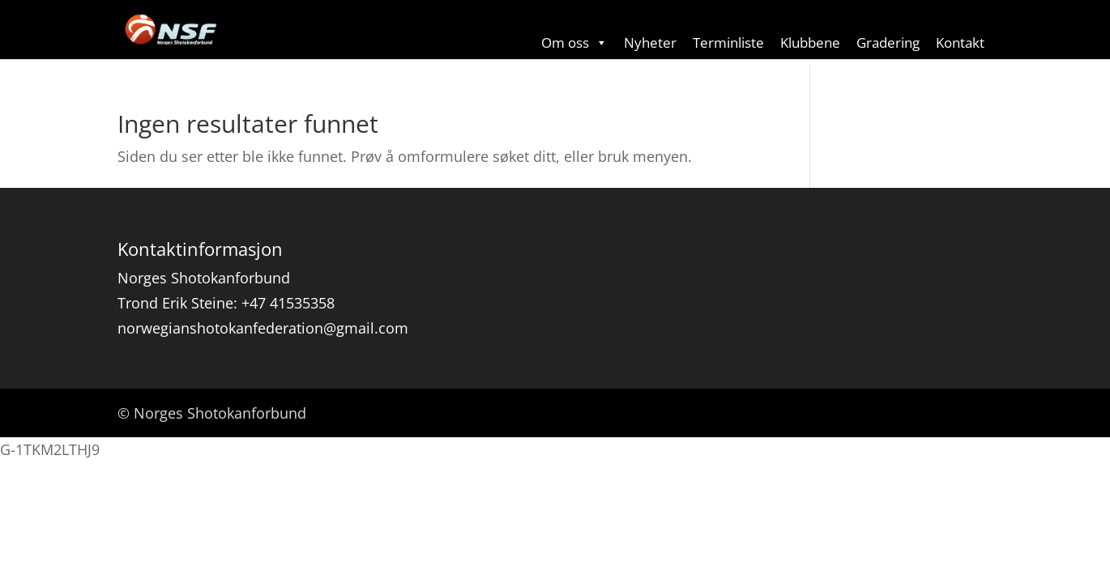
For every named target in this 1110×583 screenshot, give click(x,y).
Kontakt (960, 42)
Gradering (888, 42)
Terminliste (728, 42)
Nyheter (650, 42)
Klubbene (810, 42)
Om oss (574, 42)
